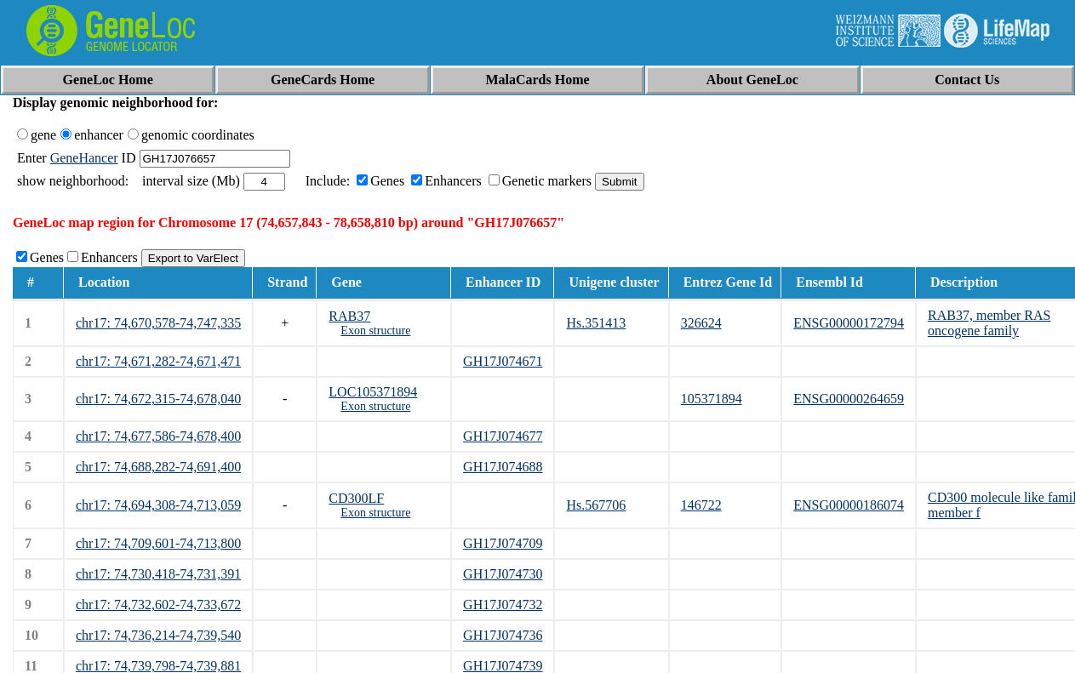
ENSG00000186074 (848, 505)
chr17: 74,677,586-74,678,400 (158, 436)
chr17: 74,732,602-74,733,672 (158, 604)
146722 (701, 505)
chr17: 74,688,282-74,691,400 (158, 466)
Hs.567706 (596, 505)
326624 (701, 323)
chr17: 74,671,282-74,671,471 (158, 361)
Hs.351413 (596, 323)
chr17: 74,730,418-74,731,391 (158, 574)
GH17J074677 (502, 436)
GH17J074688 (502, 466)
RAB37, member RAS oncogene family (989, 323)
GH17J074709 (502, 543)
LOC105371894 (373, 392)
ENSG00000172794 (848, 323)
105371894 (711, 398)
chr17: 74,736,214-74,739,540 (158, 635)
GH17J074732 (502, 604)
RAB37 (349, 316)
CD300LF (356, 498)
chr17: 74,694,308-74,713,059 (158, 505)
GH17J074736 (502, 635)
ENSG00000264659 (848, 398)
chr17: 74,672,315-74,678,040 (158, 398)
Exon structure (375, 330)
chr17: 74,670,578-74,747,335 (158, 323)
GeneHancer (84, 158)
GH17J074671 (502, 361)
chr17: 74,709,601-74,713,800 (158, 543)
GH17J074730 (502, 574)
